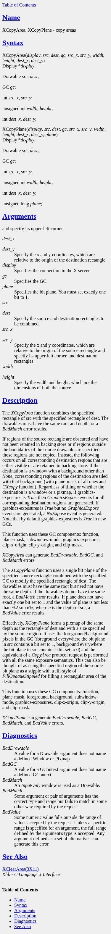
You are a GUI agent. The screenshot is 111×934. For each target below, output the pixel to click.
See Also (15, 856)
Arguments (19, 216)
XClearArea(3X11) (20, 869)
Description (20, 400)
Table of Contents (19, 4)
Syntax (12, 42)
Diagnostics (19, 735)
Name (11, 17)
